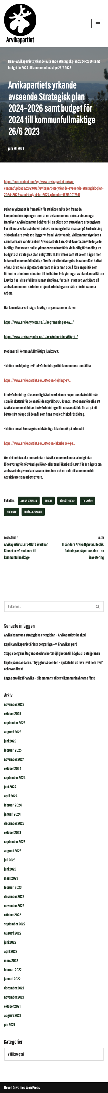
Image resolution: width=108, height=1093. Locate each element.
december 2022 (14, 896)
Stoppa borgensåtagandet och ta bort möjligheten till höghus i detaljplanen (52, 653)
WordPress (33, 1087)
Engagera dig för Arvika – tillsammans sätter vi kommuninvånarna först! (49, 678)
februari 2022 (13, 969)
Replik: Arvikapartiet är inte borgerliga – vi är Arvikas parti (40, 644)
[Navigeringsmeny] (97, 23)
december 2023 (14, 823)
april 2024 (10, 796)
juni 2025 (10, 741)
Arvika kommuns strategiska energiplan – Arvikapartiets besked (45, 635)
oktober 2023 (12, 832)
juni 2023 (10, 869)
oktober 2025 (12, 713)
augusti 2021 (12, 1015)
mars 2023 (11, 878)
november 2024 (14, 759)
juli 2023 (9, 860)
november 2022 (14, 905)
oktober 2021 (12, 1006)
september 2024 (14, 777)
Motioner (11, 512)
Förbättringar (67, 501)
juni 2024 (10, 786)
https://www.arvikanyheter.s (22, 336)
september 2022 (14, 924)
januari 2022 (12, 979)
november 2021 (14, 997)
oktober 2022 (12, 914)
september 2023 (14, 841)
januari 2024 (12, 814)
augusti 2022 (12, 933)
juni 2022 (10, 942)
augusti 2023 (12, 850)
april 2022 (10, 951)
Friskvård (87, 501)
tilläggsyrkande (33, 512)
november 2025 (14, 704)
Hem (11, 61)
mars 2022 (11, 960)
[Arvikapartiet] (20, 24)
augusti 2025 (12, 732)
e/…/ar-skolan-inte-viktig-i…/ (59, 336)
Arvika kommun (28, 501)
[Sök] (48, 606)
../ (72, 322)
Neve (7, 1087)
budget (48, 501)
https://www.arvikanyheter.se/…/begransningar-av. (37, 322)
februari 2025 (13, 750)
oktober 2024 (12, 768)
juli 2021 (9, 1024)
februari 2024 (13, 805)
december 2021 (14, 988)
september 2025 (14, 722)
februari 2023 (13, 887)
